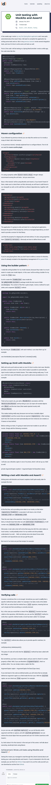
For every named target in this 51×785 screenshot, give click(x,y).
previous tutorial (29, 41)
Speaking (39, 4)
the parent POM (43, 259)
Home (26, 4)
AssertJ (21, 28)
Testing (35, 28)
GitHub (20, 762)
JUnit (25, 28)
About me (47, 4)
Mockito (30, 28)
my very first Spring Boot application (27, 36)
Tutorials (32, 4)
